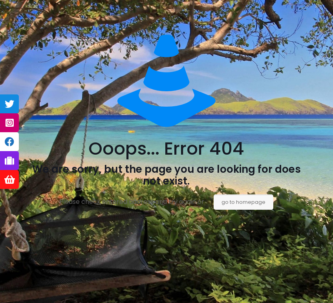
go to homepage (243, 202)
